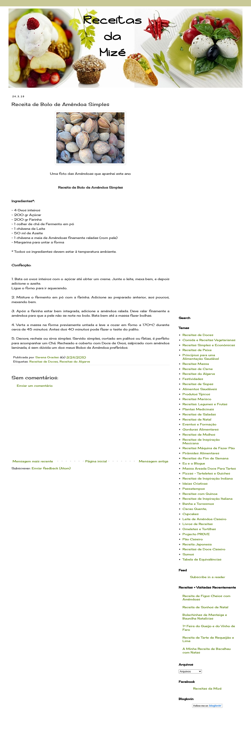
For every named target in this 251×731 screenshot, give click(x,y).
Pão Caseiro (193, 539)
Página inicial (96, 461)
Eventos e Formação (199, 424)
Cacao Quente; (195, 509)
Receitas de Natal (197, 419)
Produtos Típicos (196, 394)
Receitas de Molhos (199, 434)
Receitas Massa (196, 364)
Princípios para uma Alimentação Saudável (201, 356)
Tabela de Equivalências (202, 559)
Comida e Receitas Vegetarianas (209, 340)
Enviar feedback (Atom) (51, 468)
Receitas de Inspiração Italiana (207, 498)
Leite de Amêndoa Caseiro (204, 519)
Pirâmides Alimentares (201, 453)
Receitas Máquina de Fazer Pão (209, 448)
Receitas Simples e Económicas (209, 345)
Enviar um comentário (35, 385)
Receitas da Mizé (207, 688)
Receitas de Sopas (198, 384)
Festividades (193, 379)
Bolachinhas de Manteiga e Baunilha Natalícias (205, 616)
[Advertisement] (90, 423)
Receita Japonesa (197, 544)
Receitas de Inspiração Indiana (208, 478)
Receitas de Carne (198, 369)
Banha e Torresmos (198, 503)
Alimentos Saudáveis (200, 389)
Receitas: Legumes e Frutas (205, 404)
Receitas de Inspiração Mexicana (201, 441)
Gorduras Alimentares (201, 429)
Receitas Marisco (197, 399)
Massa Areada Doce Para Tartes (209, 468)
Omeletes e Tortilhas (199, 529)
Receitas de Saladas (199, 414)
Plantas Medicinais (198, 409)
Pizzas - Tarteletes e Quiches (206, 473)
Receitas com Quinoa (200, 493)
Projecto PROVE (196, 534)
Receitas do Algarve (75, 361)
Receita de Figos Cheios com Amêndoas (206, 597)
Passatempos (194, 488)
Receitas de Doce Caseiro (204, 549)
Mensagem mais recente (33, 461)
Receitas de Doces (43, 361)
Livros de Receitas (198, 524)
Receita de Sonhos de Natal (205, 607)
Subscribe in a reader (207, 577)
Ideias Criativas (195, 483)
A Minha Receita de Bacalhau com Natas (207, 650)
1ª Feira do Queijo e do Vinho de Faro (209, 627)
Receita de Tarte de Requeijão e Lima (208, 639)
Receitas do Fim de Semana (205, 458)
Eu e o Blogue (194, 463)
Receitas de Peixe (197, 350)
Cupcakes (191, 514)
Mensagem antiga (153, 461)
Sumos (188, 554)
